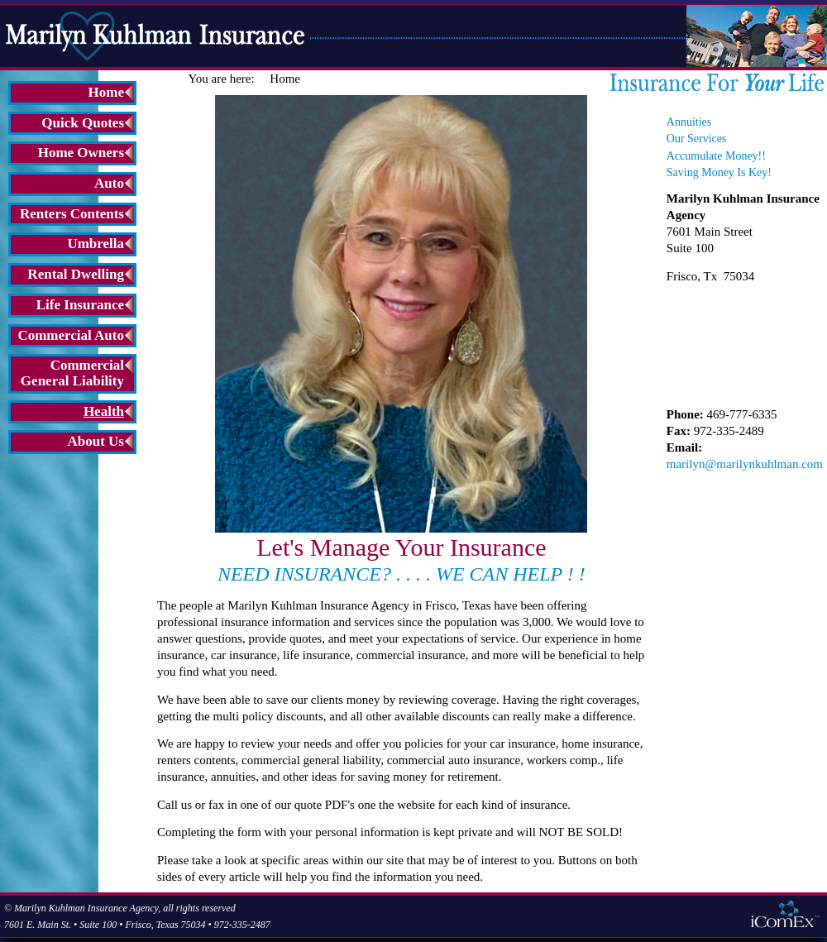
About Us (96, 441)
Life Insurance (80, 305)
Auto (109, 183)
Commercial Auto (70, 335)
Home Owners (81, 152)
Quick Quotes (82, 123)
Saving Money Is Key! (719, 172)
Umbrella (95, 243)
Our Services (697, 138)
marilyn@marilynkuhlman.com (745, 464)
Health (104, 411)
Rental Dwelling (75, 274)
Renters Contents (72, 214)
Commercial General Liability (72, 373)
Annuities (689, 122)
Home (106, 92)
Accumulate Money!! (716, 156)
